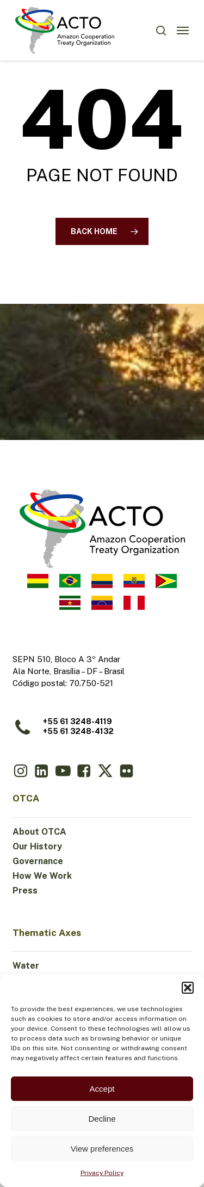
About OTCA (39, 832)
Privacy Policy (102, 1173)
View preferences (102, 1148)
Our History (37, 846)
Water (26, 965)
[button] (187, 987)
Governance (38, 861)
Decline (101, 1118)
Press (25, 890)
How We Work (42, 876)
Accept (102, 1088)
